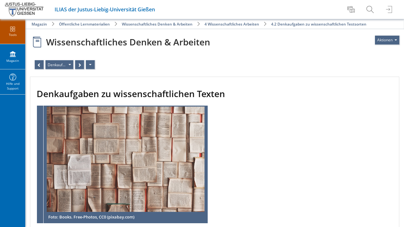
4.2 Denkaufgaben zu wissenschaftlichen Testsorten (318, 24)
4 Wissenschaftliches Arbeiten (232, 24)
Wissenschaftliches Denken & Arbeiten (157, 24)
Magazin (39, 24)
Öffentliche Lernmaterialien (84, 24)
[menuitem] (351, 9)
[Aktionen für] (387, 40)
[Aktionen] (90, 64)
